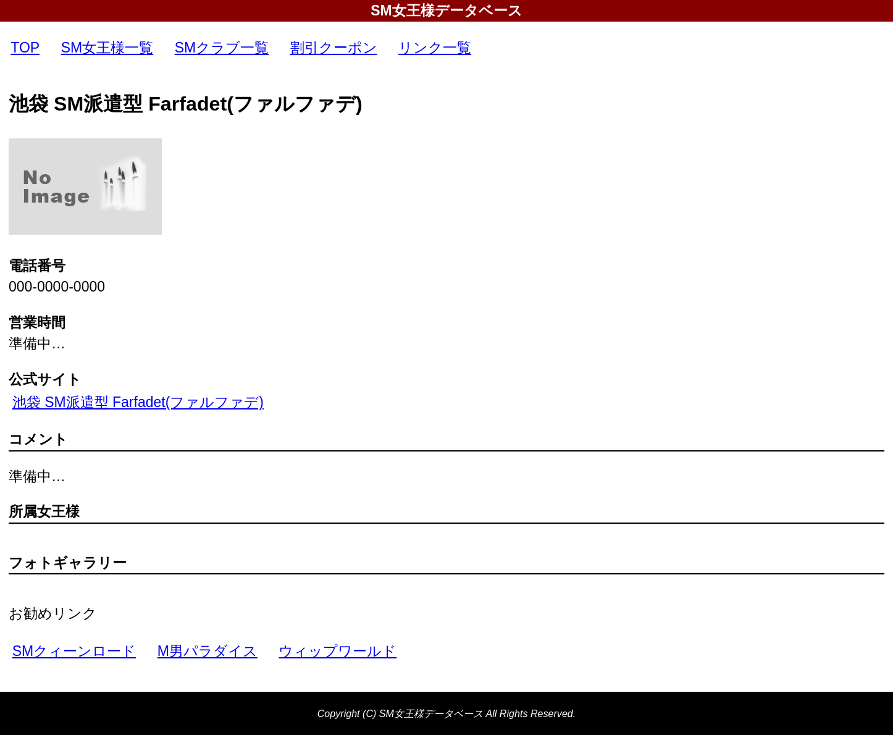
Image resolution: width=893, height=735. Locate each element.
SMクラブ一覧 (222, 48)
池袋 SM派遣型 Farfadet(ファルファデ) (138, 402)
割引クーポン (333, 48)
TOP (25, 48)
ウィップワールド (337, 651)
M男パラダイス (207, 651)
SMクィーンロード (74, 651)
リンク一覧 (434, 48)
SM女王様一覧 (107, 48)
